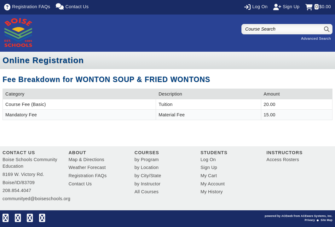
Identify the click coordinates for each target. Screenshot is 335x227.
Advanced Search (316, 38)
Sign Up (208, 167)
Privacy (310, 220)
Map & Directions (86, 159)
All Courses (147, 191)
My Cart (208, 175)
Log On (208, 159)
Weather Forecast (87, 167)
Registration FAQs (87, 175)
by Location (147, 167)
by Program (147, 159)
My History (211, 191)
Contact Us (80, 183)
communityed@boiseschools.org (36, 198)
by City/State (148, 175)
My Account (212, 183)
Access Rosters (283, 159)
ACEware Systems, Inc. (316, 216)
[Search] (327, 29)
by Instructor (147, 183)
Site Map (326, 220)
